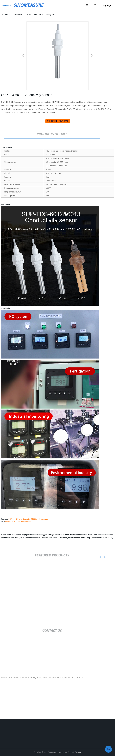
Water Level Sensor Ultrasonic (100, 535)
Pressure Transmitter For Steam (54, 538)
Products (18, 15)
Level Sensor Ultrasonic (30, 538)
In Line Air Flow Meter (10, 538)
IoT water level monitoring (79, 538)
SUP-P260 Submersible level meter (19, 522)
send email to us (57, 121)
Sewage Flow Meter (56, 535)
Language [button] (107, 5)
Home (7, 15)
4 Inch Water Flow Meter (11, 535)
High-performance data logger (34, 535)
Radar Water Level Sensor (101, 538)
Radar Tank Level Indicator (76, 535)
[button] (87, 5)
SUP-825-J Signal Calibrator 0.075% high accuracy (28, 519)
